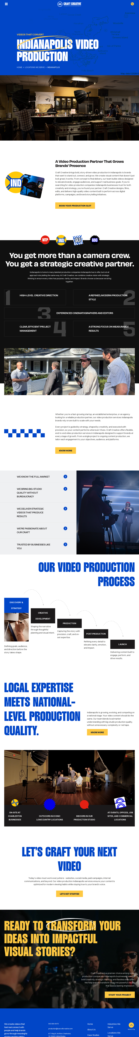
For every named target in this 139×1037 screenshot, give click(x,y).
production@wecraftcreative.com (60, 1029)
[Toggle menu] (6, 4)
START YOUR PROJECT (120, 994)
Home (19, 67)
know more (65, 450)
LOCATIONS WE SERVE (35, 67)
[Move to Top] (131, 1025)
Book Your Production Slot (75, 205)
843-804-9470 (53, 1024)
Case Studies (93, 1035)
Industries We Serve (114, 1026)
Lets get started (69, 893)
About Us (91, 1029)
